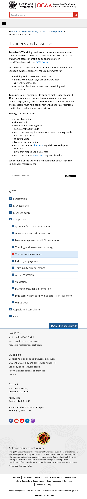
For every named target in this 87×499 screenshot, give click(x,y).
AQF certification (24, 275)
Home (14, 31)
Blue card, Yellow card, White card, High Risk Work (43, 295)
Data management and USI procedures (37, 240)
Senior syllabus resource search (25, 366)
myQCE (12, 374)
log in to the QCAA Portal (21, 337)
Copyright (15, 477)
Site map (68, 481)
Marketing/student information (33, 288)
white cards (38, 155)
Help (49, 484)
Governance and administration (33, 233)
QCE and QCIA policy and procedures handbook (32, 362)
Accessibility (70, 477)
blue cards (38, 145)
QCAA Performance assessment (32, 226)
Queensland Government (43, 495)
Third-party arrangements (30, 268)
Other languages (54, 481)
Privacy (38, 477)
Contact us (40, 484)
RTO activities (21, 205)
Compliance (56, 31)
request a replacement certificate (25, 344)
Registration (20, 198)
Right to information (53, 477)
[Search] (41, 15)
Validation (21, 282)
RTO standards (21, 212)
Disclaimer (27, 477)
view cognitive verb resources (24, 341)
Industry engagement (27, 261)
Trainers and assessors (28, 254)
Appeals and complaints (26, 309)
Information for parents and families (27, 370)
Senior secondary (30, 31)
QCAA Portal (42, 62)
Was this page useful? (64, 325)
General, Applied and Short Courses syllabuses (32, 358)
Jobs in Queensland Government (30, 481)
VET (45, 31)
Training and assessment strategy (34, 247)
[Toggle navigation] (4, 23)
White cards (22, 302)
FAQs (16, 316)
